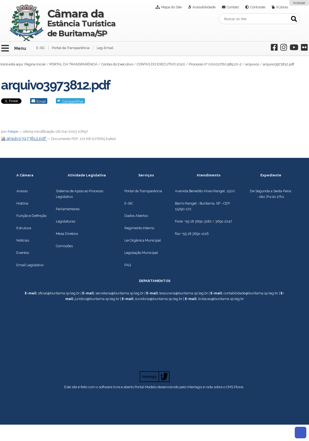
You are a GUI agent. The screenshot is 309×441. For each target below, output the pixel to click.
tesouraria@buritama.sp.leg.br (183, 293)
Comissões (64, 246)
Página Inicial (35, 64)
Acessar (299, 3)
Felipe (13, 131)
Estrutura (23, 228)
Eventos (22, 253)
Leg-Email (105, 48)
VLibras (282, 7)
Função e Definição (31, 216)
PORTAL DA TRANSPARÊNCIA (73, 64)
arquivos (252, 64)
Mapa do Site (171, 7)
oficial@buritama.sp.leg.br (59, 293)
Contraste (257, 7)
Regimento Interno (139, 228)
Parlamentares (68, 209)
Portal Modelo (146, 387)
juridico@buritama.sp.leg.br (97, 299)
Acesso (22, 191)
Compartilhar (73, 101)
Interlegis (194, 387)
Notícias (22, 240)
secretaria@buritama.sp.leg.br (119, 293)
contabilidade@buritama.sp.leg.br (251, 293)
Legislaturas (65, 221)
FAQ (127, 265)
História (22, 203)
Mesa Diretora (67, 234)
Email (41, 101)
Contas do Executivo (117, 64)
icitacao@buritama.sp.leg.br (221, 299)
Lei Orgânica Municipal (142, 240)
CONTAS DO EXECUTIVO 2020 (161, 64)
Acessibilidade (203, 7)
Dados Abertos (136, 216)
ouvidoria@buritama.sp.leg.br (158, 299)
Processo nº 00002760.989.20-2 (215, 64)
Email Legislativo (30, 265)
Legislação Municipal (141, 253)
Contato (233, 7)
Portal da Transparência (70, 48)
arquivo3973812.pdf (24, 138)
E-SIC (40, 48)
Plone (238, 387)
